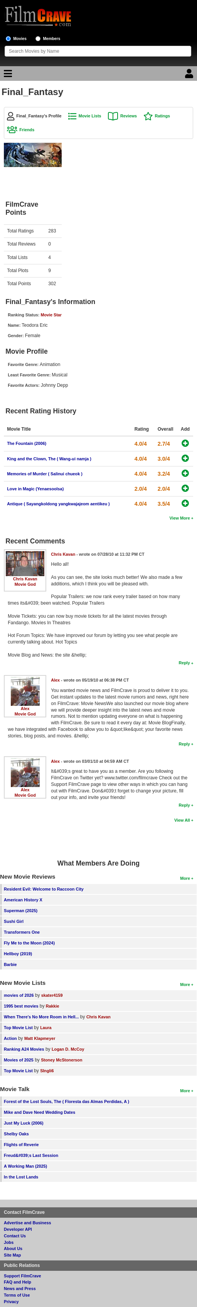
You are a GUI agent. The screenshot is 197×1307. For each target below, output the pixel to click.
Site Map (12, 1255)
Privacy (11, 1301)
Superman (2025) (20, 910)
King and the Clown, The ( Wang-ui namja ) (49, 458)
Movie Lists (90, 116)
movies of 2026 (19, 995)
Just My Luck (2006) (24, 1123)
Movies (20, 39)
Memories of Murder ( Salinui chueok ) (45, 473)
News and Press (20, 1288)
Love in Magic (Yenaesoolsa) (35, 488)
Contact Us (15, 1235)
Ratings (162, 116)
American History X (23, 900)
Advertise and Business (27, 1222)
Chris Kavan (25, 579)
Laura (45, 1027)
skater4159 (52, 995)
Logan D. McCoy (68, 1049)
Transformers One (22, 932)
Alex (25, 708)
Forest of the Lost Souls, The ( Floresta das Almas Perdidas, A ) (66, 1101)
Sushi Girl (14, 921)
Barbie (10, 964)
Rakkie (52, 1006)
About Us (13, 1248)
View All (182, 820)
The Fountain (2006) (26, 443)
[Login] (190, 75)
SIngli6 (47, 1070)
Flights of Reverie (21, 1144)
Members (52, 39)
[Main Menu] (7, 75)
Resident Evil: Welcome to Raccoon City (44, 889)
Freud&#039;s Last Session (31, 1155)
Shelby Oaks (16, 1134)
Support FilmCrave (22, 1276)
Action (10, 1038)
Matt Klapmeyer (39, 1038)
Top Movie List (18, 1027)
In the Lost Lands (21, 1177)
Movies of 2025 (19, 1060)
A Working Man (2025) (25, 1166)
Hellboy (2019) (18, 953)
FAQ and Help (17, 1282)
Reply (184, 662)
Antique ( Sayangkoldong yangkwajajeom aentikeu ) (58, 503)
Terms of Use (17, 1295)
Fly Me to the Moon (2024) (29, 943)
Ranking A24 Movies (24, 1049)
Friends (26, 129)
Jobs (8, 1242)
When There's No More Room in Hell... (41, 1017)
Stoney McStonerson (61, 1060)
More (185, 878)
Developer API (18, 1229)
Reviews (128, 116)
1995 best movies (21, 1006)
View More (180, 518)
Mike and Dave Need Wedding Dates (39, 1112)
